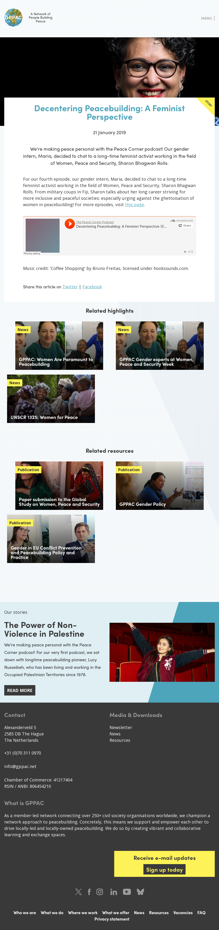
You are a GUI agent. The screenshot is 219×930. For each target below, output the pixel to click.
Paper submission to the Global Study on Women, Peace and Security (59, 501)
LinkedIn (113, 891)
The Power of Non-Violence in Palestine (44, 628)
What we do (52, 912)
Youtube (127, 891)
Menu (206, 18)
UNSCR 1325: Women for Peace (44, 417)
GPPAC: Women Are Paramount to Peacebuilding (56, 361)
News (115, 733)
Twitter (70, 287)
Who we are (24, 912)
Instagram (101, 891)
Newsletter (121, 727)
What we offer (115, 912)
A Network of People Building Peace (28, 17)
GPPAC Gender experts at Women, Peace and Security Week (156, 361)
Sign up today (164, 869)
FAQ (201, 912)
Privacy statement (111, 918)
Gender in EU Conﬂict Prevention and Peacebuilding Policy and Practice (46, 552)
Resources (120, 740)
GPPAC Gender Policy (142, 503)
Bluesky (140, 891)
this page (134, 204)
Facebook (92, 287)
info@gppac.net (20, 766)
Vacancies (183, 912)
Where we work (82, 912)
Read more (19, 690)
